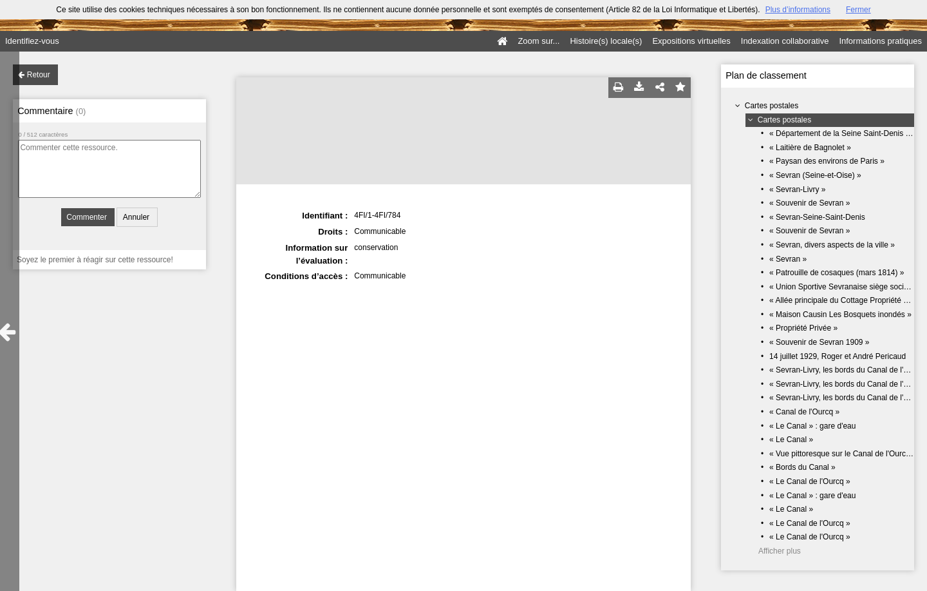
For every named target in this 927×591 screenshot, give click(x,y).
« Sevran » (788, 259)
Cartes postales (771, 105)
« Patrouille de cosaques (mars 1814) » (836, 272)
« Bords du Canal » (802, 467)
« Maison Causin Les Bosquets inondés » (840, 314)
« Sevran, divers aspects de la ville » (832, 244)
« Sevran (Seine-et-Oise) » (815, 175)
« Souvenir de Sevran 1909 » (819, 342)
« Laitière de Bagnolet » (810, 147)
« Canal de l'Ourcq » (804, 411)
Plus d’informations (797, 9)
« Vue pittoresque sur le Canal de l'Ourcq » (843, 453)
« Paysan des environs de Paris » (827, 161)
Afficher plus (779, 551)
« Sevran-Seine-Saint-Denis (817, 217)
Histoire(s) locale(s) (606, 41)
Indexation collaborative (785, 41)
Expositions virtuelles (691, 41)
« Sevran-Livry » (797, 189)
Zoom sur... (538, 41)
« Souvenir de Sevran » (809, 203)
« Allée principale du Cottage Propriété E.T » (845, 300)
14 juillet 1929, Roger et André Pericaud (837, 356)
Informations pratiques (880, 41)
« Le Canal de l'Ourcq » (809, 481)
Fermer (858, 9)
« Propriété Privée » (803, 328)
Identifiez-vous (32, 41)
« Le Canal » (791, 439)
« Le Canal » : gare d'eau (812, 426)
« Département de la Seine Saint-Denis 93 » (845, 133)
